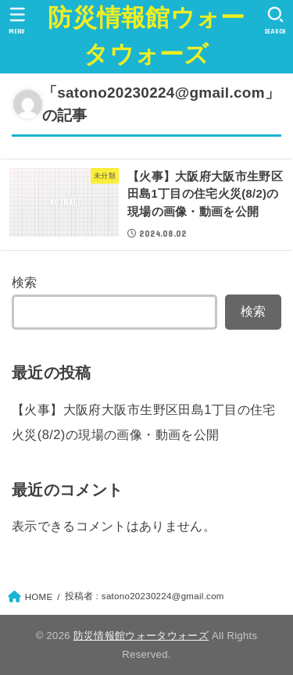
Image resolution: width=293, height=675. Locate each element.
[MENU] (17, 20)
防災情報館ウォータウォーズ (146, 36)
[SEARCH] (275, 20)
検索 (25, 282)
